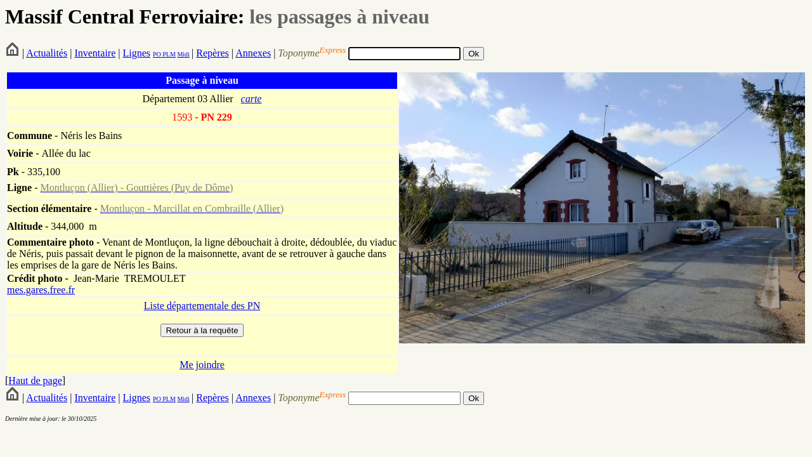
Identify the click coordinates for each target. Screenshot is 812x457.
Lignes (136, 53)
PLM (168, 54)
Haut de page (35, 380)
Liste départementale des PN (202, 305)
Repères (212, 53)
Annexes (253, 53)
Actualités (46, 53)
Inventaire (94, 53)
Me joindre (202, 364)
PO (157, 54)
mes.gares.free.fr (41, 289)
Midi (183, 54)
